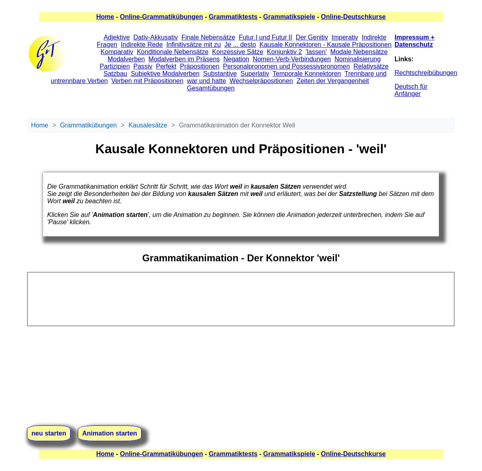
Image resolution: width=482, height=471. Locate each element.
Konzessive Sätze (237, 51)
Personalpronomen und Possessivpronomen (286, 66)
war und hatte (206, 80)
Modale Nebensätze (359, 51)
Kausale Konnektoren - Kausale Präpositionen (325, 44)
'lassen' (315, 51)
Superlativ (255, 73)
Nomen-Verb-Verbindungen (292, 59)
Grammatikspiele (289, 16)
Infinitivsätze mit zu (193, 44)
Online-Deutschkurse (353, 16)
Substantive (220, 73)
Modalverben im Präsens (184, 59)
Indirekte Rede (142, 44)
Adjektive (117, 37)
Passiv (142, 66)
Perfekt (166, 66)
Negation (236, 59)
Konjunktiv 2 (284, 51)
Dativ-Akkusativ (155, 37)
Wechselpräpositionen (261, 80)
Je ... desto (240, 44)
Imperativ (345, 37)
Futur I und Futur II (265, 37)
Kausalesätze (148, 125)
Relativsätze (371, 66)
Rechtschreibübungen (426, 72)
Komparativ (117, 51)
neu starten (48, 433)
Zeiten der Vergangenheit (333, 80)
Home (105, 16)
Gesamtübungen (211, 88)
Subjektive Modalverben (165, 73)
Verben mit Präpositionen (147, 80)
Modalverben (126, 59)
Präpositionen (200, 66)
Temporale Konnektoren (306, 73)
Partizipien (115, 66)
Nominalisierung (357, 59)
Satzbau (115, 73)
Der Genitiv (312, 37)
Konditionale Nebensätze (172, 51)
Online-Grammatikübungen (161, 16)
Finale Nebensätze (208, 37)
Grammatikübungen (88, 125)
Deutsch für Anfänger (411, 90)
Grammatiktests (233, 16)
